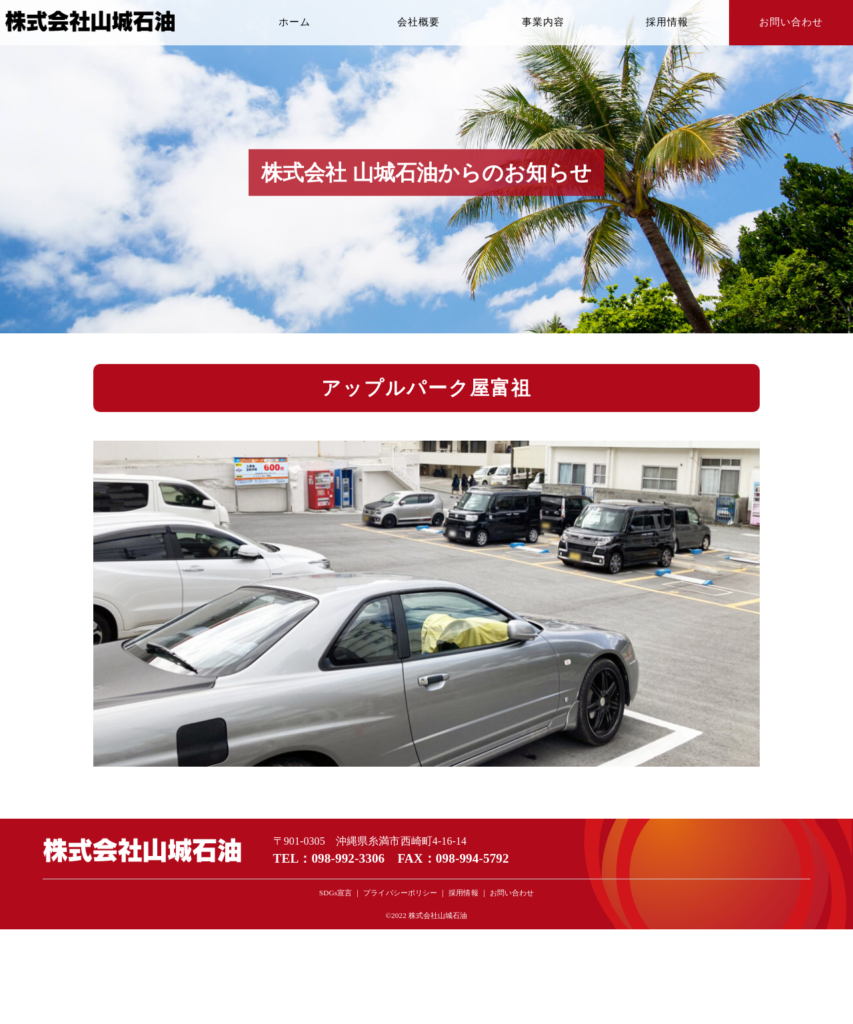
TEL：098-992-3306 (329, 858)
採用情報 (667, 22)
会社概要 (418, 22)
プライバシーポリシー (400, 893)
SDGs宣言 (335, 893)
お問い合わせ (791, 22)
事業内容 (543, 22)
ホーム (295, 22)
